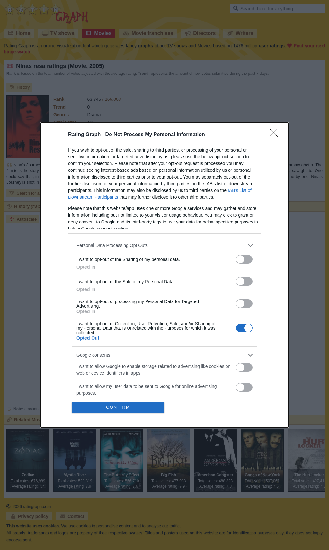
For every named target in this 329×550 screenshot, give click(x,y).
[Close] (276, 135)
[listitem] (164, 245)
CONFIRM (118, 407)
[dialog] (164, 275)
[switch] (244, 259)
